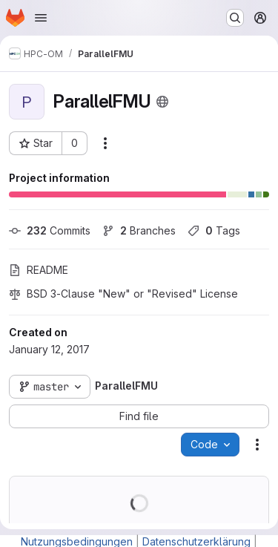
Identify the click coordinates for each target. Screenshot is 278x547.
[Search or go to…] (235, 18)
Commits (49, 230)
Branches (139, 230)
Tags (214, 230)
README (38, 269)
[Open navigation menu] (41, 18)
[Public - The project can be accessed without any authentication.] (162, 102)
